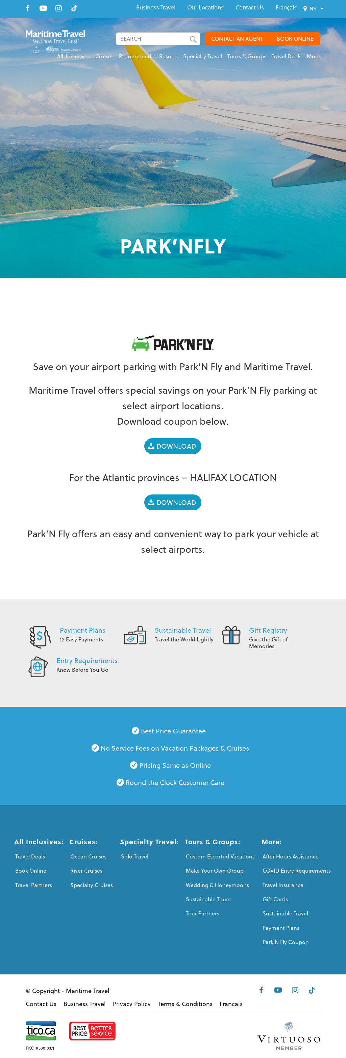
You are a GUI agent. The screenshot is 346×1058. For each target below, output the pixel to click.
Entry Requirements (87, 660)
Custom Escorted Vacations (220, 856)
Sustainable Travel (183, 630)
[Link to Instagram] (59, 8)
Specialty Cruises (91, 885)
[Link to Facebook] (28, 8)
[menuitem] (156, 7)
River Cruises (86, 870)
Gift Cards (275, 899)
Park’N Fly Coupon (286, 942)
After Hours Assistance (291, 856)
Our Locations (205, 7)
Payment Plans (82, 630)
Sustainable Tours (208, 899)
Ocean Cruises (88, 856)
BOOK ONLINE (295, 38)
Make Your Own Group (215, 870)
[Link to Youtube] (43, 8)
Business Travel (155, 7)
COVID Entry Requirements (297, 870)
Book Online (30, 870)
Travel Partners (33, 885)
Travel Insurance (283, 885)
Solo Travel (134, 856)
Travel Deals (30, 856)
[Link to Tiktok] (74, 8)
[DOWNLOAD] (172, 446)
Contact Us (250, 7)
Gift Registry (268, 630)
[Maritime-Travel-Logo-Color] (55, 45)
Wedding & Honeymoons (217, 885)
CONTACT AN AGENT (237, 38)
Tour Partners (202, 913)
